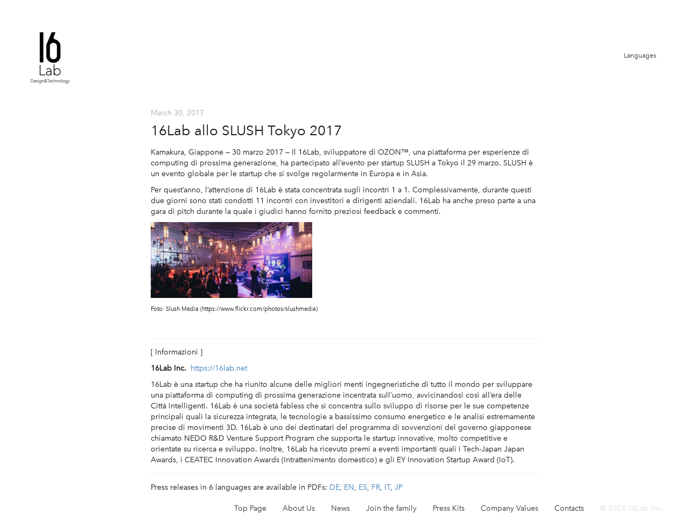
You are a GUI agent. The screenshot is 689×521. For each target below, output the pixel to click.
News (340, 508)
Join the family (391, 508)
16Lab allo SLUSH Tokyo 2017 (246, 130)
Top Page (250, 508)
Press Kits (449, 508)
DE (334, 487)
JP (399, 487)
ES (362, 487)
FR (375, 487)
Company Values (509, 508)
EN (349, 487)
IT (387, 487)
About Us (299, 508)
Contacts (569, 508)
